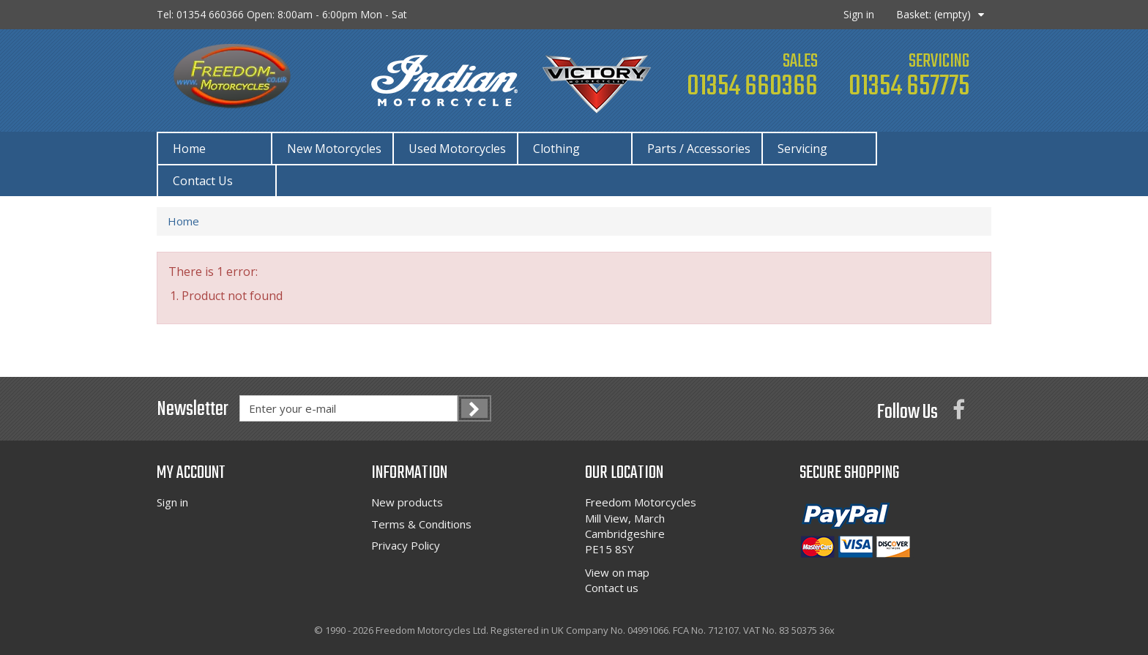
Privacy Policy (405, 545)
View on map (617, 572)
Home (189, 149)
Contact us (611, 587)
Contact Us (203, 181)
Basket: (933, 14)
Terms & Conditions (421, 524)
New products (407, 502)
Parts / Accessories (698, 149)
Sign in (858, 14)
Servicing (802, 149)
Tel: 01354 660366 (282, 14)
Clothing (556, 149)
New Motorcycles (334, 149)
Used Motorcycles (457, 149)
